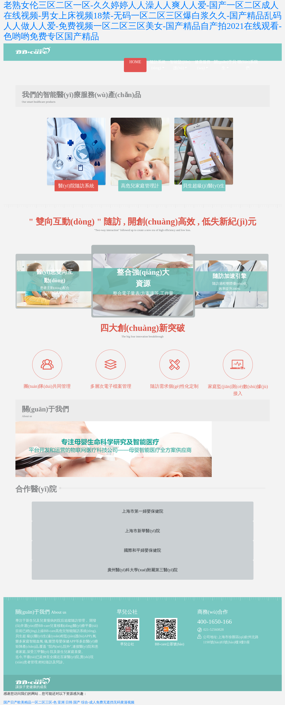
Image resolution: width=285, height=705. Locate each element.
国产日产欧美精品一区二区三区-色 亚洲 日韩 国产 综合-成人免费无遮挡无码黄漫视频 (69, 702)
